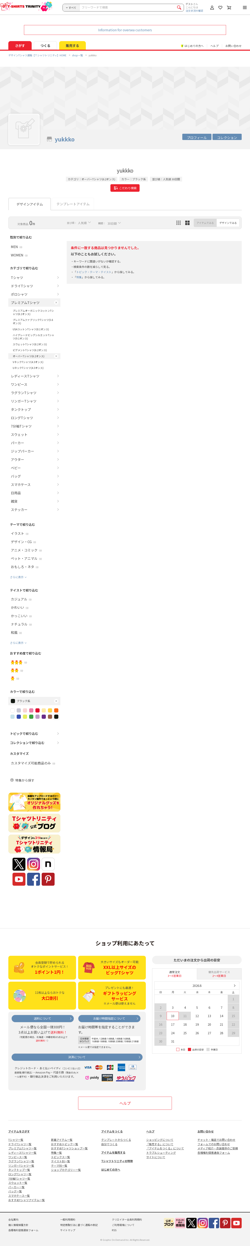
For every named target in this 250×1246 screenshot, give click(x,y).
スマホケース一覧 (19, 1196)
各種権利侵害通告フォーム (214, 1153)
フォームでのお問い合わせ (214, 1144)
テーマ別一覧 (59, 1166)
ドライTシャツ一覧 (19, 1144)
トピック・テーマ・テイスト (93, 272)
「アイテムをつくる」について (165, 1148)
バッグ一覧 (15, 1191)
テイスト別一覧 (60, 1161)
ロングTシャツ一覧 (19, 1174)
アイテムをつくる (112, 1131)
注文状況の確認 (194, 10)
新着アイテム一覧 (61, 1140)
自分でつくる (109, 1144)
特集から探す (24, 780)
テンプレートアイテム (73, 203)
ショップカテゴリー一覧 (66, 1170)
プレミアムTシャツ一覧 (22, 1148)
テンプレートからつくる (116, 1140)
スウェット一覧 (17, 1183)
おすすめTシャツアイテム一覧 (26, 1200)
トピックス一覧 (60, 1157)
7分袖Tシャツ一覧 (19, 1178)
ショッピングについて (159, 1140)
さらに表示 (17, 577)
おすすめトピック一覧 (64, 1144)
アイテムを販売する (113, 1152)
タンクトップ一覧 (19, 1170)
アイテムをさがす (19, 1131)
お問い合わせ (233, 46)
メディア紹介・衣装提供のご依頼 (218, 1148)
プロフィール (197, 137)
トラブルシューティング (161, 1153)
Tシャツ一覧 (15, 1140)
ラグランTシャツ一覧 (21, 1161)
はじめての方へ (110, 1170)
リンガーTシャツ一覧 (21, 1166)
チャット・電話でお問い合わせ (216, 1140)
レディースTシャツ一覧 (22, 1153)
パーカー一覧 (16, 1187)
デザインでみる (228, 222)
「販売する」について (159, 1144)
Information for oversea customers (125, 29)
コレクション (227, 137)
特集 (79, 277)
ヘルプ (214, 46)
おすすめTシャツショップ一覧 (69, 1148)
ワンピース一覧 (17, 1157)
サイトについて (155, 1157)
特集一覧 (56, 1153)
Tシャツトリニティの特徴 (117, 1161)
